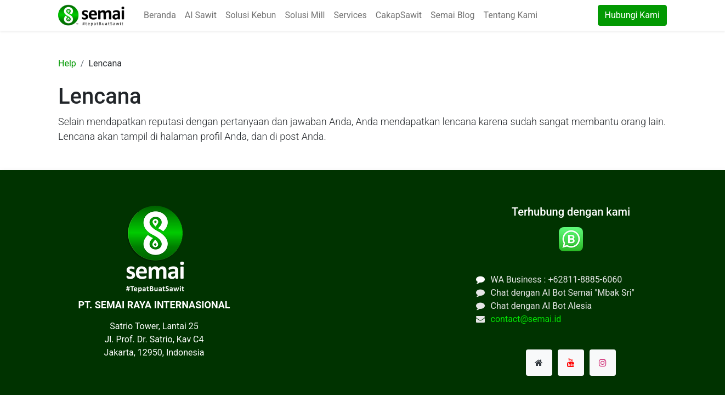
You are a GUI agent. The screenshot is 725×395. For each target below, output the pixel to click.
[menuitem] (159, 15)
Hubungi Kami (632, 15)
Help (67, 63)
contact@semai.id (526, 319)
